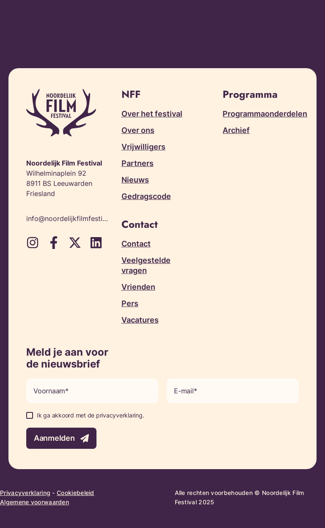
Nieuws (135, 179)
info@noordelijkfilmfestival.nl (67, 218)
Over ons (137, 130)
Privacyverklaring (25, 492)
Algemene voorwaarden (34, 502)
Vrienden (138, 286)
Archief (236, 130)
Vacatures (140, 319)
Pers (129, 303)
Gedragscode (146, 196)
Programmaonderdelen (265, 113)
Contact (136, 243)
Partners (137, 163)
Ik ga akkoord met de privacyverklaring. (90, 415)
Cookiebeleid (75, 492)
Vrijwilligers (143, 146)
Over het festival (151, 113)
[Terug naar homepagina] (23, 22)
